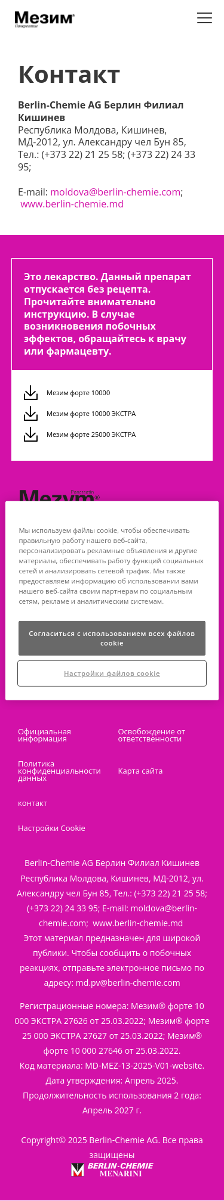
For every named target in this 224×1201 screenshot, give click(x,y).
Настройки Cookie (51, 827)
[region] (111, 600)
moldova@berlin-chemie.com (115, 191)
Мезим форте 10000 (78, 392)
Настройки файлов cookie (112, 673)
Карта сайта (140, 770)
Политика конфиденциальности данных (59, 770)
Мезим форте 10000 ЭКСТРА (91, 413)
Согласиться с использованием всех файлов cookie (112, 638)
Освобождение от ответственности (152, 735)
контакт (32, 802)
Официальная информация (44, 735)
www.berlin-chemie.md (72, 203)
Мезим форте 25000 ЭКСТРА (91, 434)
